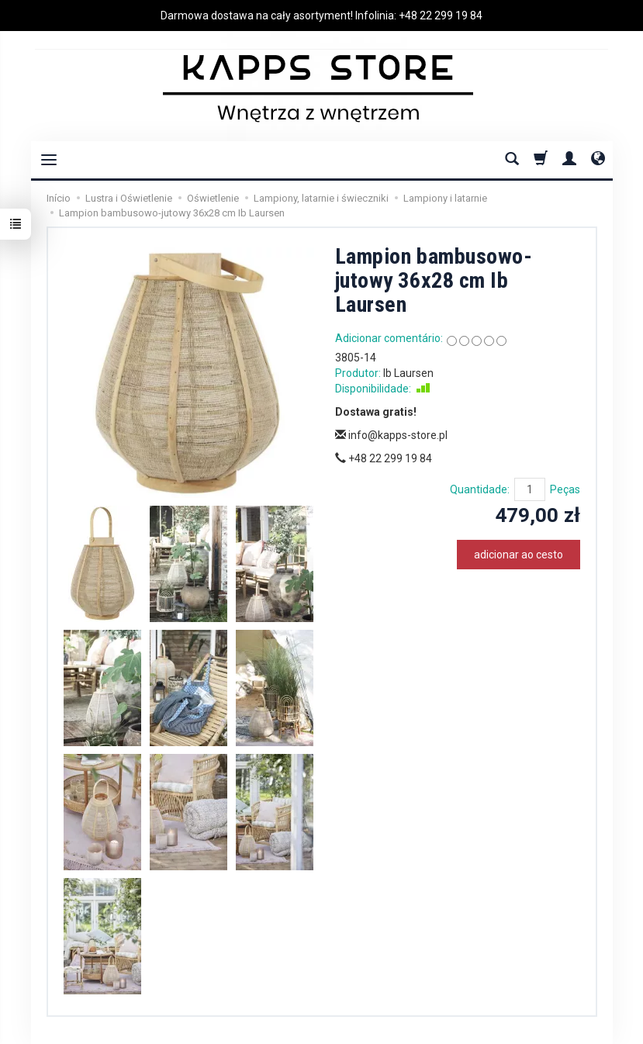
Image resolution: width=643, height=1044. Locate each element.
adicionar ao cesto (518, 554)
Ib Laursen (408, 373)
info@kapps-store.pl (391, 435)
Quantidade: (480, 489)
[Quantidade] (529, 489)
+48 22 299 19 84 (440, 15)
